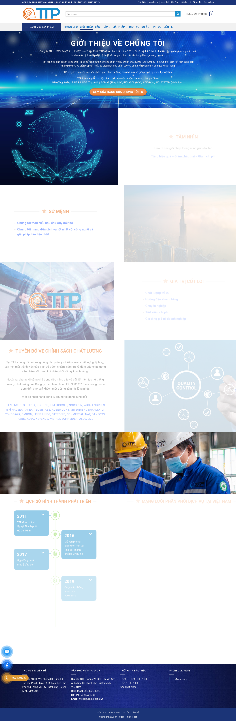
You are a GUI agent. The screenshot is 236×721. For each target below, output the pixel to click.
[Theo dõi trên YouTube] (199, 2)
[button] (209, 2)
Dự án (145, 26)
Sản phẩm (102, 27)
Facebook (181, 679)
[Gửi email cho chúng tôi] (194, 2)
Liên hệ (184, 2)
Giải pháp (120, 27)
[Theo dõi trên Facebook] (191, 2)
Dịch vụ (134, 26)
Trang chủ (70, 26)
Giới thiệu (142, 2)
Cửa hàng (153, 2)
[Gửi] (178, 14)
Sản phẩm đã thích (169, 2)
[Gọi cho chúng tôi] (197, 2)
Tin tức (156, 26)
